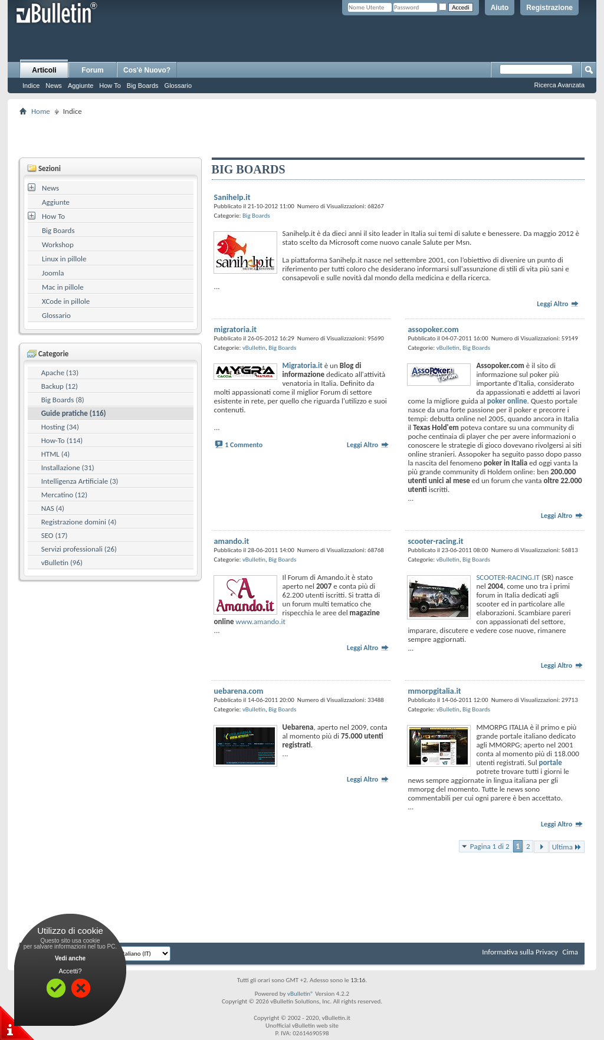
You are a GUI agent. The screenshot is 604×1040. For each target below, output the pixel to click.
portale (550, 762)
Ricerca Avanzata (559, 84)
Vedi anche (70, 958)
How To (109, 85)
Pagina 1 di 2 (490, 846)
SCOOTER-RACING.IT (508, 577)
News (53, 85)
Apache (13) (59, 372)
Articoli (44, 70)
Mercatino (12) (64, 494)
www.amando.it (260, 621)
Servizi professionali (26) (79, 548)
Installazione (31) (67, 467)
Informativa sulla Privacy (519, 951)
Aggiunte (80, 85)
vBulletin (253, 348)
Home (40, 111)
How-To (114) (62, 440)
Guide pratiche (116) (73, 413)
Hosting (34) (60, 426)
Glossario (178, 85)
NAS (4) (52, 508)
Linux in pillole (64, 258)
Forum (92, 70)
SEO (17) (54, 535)
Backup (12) (59, 386)
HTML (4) (55, 454)
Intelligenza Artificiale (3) (80, 481)
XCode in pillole (66, 301)
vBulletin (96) (62, 562)
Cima (570, 951)
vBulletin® (300, 994)
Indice (31, 85)
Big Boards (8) (62, 399)
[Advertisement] (302, 136)
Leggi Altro (558, 304)
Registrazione (549, 8)
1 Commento (243, 445)
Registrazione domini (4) (79, 521)
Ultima (567, 846)
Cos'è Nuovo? (146, 70)
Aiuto (500, 8)
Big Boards (143, 85)
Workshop (58, 244)
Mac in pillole (63, 287)
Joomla (53, 272)
